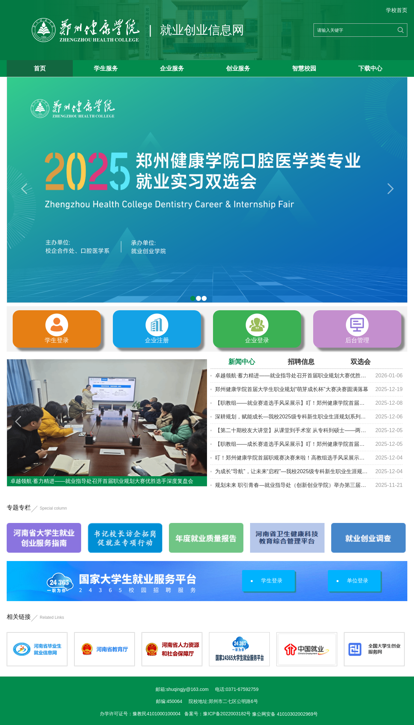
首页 (40, 68)
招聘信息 (301, 361)
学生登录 (266, 580)
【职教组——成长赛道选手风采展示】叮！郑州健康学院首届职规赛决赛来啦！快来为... (292, 444)
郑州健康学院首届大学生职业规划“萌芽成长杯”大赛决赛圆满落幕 (291, 389)
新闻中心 (241, 361)
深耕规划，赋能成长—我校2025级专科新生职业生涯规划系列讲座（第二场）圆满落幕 (292, 416)
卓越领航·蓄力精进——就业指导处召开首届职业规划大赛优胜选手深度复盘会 (292, 375)
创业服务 (238, 68)
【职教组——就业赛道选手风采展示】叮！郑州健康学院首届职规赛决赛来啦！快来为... (292, 403)
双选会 (361, 361)
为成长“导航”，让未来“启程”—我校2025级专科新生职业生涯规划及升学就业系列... (292, 471)
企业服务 (172, 68)
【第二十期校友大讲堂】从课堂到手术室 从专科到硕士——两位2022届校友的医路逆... (292, 430)
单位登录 (352, 580)
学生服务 (106, 68)
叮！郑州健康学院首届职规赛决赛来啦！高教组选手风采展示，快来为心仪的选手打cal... (292, 458)
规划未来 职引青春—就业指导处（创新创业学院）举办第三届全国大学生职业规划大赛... (292, 485)
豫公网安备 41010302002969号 (285, 714)
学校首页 (396, 10)
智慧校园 (304, 68)
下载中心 (370, 68)
